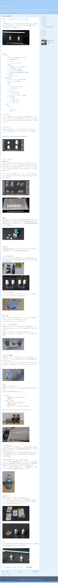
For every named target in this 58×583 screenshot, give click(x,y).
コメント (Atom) (8, 574)
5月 (44, 24)
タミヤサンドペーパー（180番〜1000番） (17, 79)
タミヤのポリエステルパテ (16, 86)
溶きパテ (9, 82)
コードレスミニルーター (15, 63)
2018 (44, 21)
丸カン (11, 111)
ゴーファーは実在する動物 (17, 118)
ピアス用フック (13, 109)
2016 (44, 31)
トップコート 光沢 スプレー (13, 102)
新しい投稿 (5, 571)
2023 (44, 17)
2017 (44, 30)
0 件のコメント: (20, 567)
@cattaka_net (51, 40)
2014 (44, 33)
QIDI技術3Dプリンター (15, 59)
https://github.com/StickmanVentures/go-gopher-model (14, 136)
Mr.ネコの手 (10, 74)
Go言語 (28, 116)
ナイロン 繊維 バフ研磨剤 (16, 68)
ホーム (21, 571)
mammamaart (28, 579)
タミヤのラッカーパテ (15, 88)
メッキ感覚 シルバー (14, 100)
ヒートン (12, 108)
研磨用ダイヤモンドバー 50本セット (18, 66)
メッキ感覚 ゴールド (14, 98)
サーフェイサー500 (14, 91)
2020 (44, 19)
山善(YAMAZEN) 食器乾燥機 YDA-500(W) (19, 72)
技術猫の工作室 (8, 6)
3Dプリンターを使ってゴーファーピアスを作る (15, 19)
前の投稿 (35, 571)
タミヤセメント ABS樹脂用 (13, 81)
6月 (44, 23)
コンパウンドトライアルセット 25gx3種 (16, 95)
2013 (44, 35)
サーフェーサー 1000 (14, 93)
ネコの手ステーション (12, 75)
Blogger (40, 579)
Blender (12, 131)
